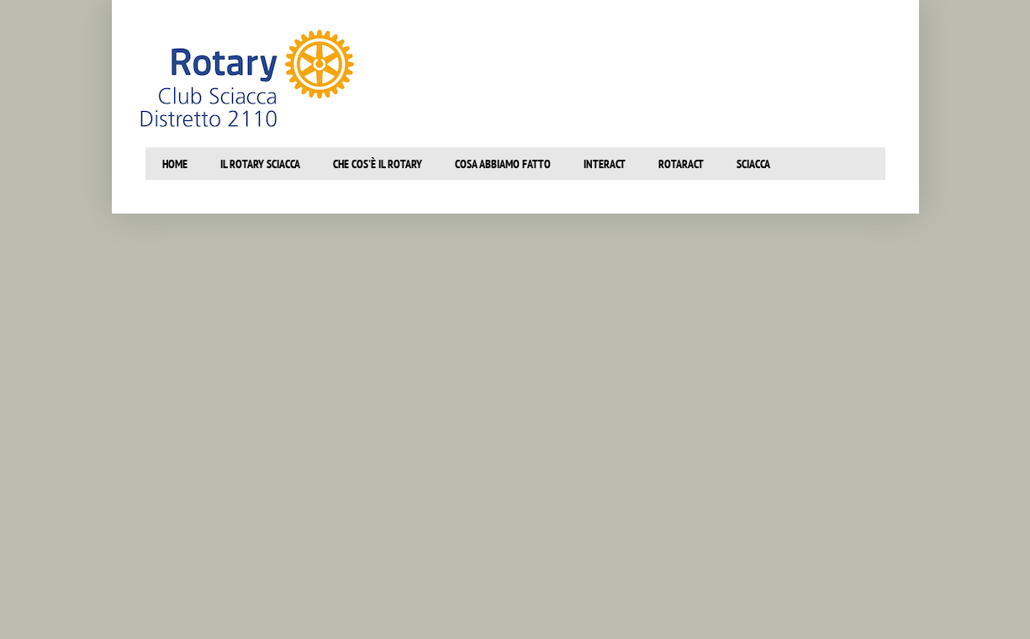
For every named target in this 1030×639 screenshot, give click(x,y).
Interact (605, 164)
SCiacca (753, 164)
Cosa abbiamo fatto (503, 164)
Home (175, 164)
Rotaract (681, 164)
